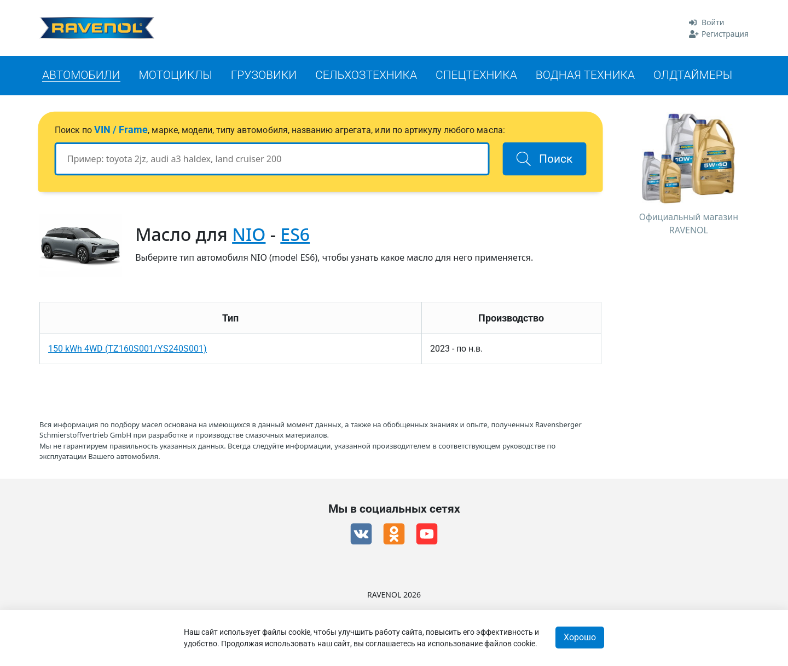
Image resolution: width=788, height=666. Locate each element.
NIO (248, 234)
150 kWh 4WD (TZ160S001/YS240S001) (127, 348)
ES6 (295, 234)
